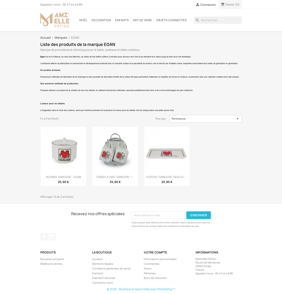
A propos (97, 273)
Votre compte (155, 252)
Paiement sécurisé (103, 278)
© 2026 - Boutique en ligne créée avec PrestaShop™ (141, 289)
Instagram (52, 236)
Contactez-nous (102, 282)
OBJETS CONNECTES (171, 20)
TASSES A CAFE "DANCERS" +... (115, 177)
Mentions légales (102, 263)
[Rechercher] (218, 20)
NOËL (83, 20)
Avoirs (147, 268)
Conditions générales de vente (111, 268)
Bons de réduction (155, 278)
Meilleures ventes (51, 263)
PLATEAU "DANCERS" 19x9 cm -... (167, 177)
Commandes (152, 263)
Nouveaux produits (52, 259)
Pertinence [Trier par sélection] (206, 119)
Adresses (150, 273)
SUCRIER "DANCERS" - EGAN (63, 177)
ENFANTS (122, 20)
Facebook (44, 236)
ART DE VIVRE (142, 20)
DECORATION (101, 20)
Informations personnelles (160, 259)
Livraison (97, 259)
